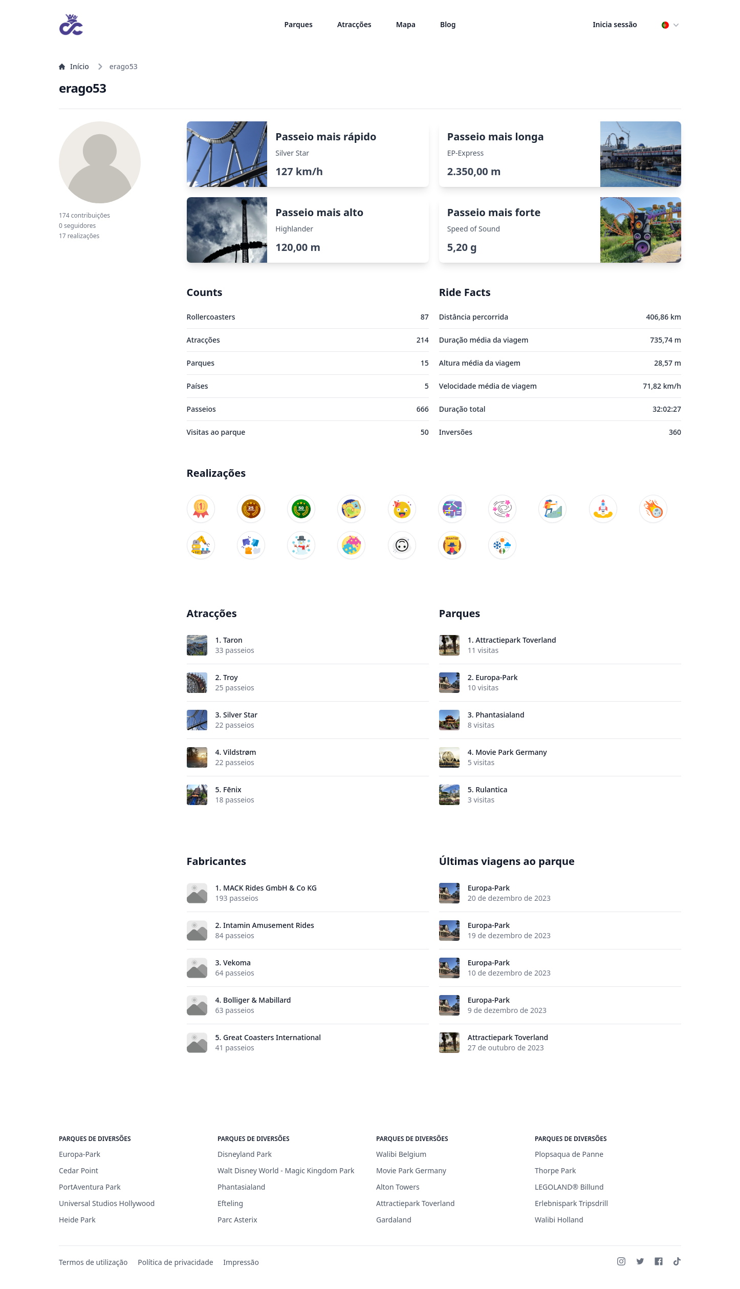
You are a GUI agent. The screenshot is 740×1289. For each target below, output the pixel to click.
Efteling (230, 1203)
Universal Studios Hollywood (107, 1203)
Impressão (241, 1262)
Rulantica (491, 789)
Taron (233, 640)
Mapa (406, 24)
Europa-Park (496, 677)
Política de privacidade (175, 1262)
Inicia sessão (615, 24)
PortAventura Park (90, 1187)
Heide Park (77, 1219)
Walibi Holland (559, 1219)
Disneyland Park (244, 1154)
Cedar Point (78, 1170)
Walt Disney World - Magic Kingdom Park (286, 1170)
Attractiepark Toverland (515, 640)
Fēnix (232, 789)
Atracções (354, 24)
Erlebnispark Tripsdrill (571, 1203)
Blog (448, 24)
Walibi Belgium (401, 1154)
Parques (299, 24)
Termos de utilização (93, 1262)
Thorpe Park (555, 1170)
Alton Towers (398, 1187)
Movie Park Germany (511, 752)
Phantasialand (499, 715)
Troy (230, 677)
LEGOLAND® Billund (569, 1187)
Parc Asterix (237, 1219)
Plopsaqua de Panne (569, 1154)
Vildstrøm (239, 752)
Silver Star (240, 715)
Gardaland (393, 1219)
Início (74, 66)
